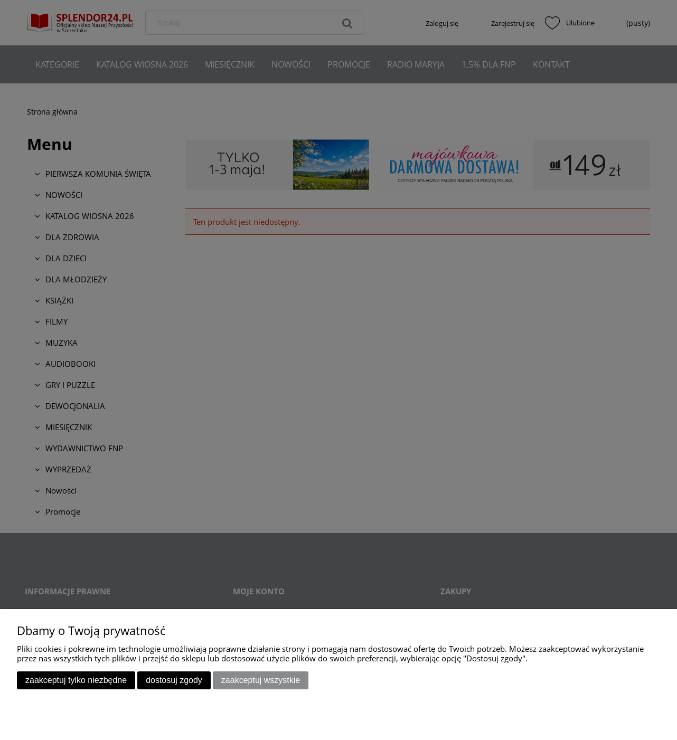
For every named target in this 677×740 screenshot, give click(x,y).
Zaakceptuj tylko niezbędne (76, 680)
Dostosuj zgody (174, 680)
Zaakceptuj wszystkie (260, 680)
